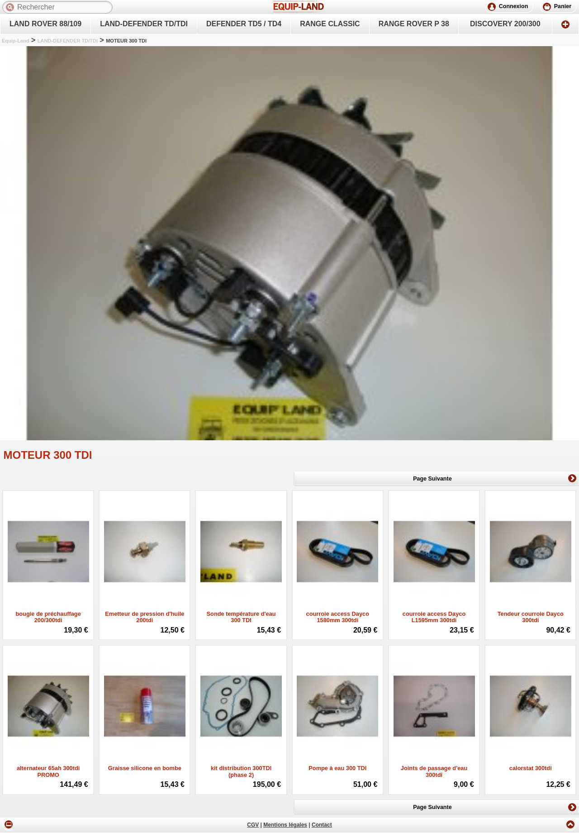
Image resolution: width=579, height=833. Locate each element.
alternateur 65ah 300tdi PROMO (48, 771)
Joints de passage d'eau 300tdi (434, 771)
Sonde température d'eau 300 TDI (241, 617)
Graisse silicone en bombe (144, 768)
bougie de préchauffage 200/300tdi (48, 617)
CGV (253, 825)
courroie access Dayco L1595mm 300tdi (434, 617)
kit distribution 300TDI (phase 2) (241, 771)
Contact (322, 825)
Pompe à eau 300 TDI (337, 768)
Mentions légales (285, 825)
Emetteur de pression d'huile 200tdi (144, 617)
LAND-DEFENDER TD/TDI (68, 40)
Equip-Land (15, 40)
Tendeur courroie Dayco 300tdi (531, 617)
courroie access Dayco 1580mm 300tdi (337, 617)
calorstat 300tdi (530, 768)
